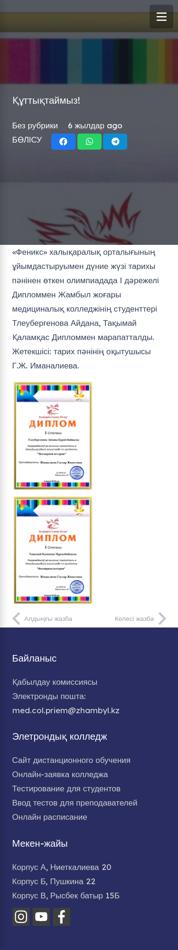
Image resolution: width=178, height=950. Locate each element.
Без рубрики (35, 125)
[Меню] (161, 16)
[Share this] (63, 142)
